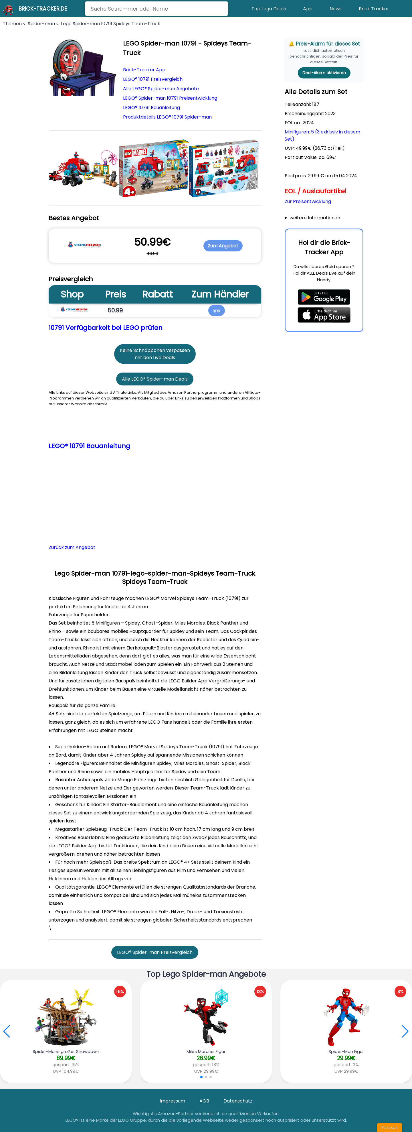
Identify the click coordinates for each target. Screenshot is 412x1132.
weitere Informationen (315, 217)
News (336, 8)
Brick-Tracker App (144, 69)
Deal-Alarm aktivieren (324, 73)
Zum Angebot (223, 246)
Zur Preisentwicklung (308, 201)
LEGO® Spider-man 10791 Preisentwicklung (170, 98)
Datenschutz (237, 1101)
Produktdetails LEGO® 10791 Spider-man (167, 117)
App (307, 8)
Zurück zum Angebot (72, 547)
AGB (204, 1101)
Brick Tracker (374, 8)
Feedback (389, 1127)
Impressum (172, 1101)
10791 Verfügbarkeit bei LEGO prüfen (106, 327)
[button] (405, 1031)
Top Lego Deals (268, 8)
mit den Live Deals (155, 357)
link (216, 310)
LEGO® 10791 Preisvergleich (153, 79)
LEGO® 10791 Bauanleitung (151, 107)
